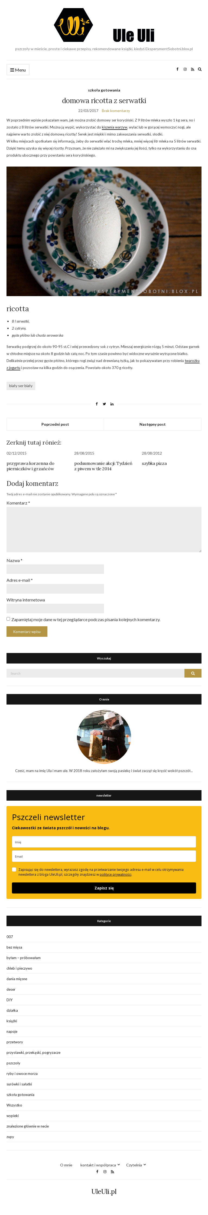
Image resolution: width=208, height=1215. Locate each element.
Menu (18, 70)
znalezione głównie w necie (27, 1126)
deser (10, 989)
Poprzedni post (55, 424)
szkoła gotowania (104, 90)
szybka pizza (154, 463)
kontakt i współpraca (98, 1165)
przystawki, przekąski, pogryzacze (33, 1052)
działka (12, 1010)
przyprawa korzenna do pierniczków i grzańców (30, 466)
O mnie (66, 1165)
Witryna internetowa (25, 599)
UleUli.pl (104, 1191)
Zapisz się (104, 888)
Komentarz (18, 502)
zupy (10, 1137)
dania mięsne (16, 979)
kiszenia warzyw (114, 127)
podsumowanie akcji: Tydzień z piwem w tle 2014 (103, 466)
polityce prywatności (115, 874)
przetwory (14, 1042)
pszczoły (13, 1063)
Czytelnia (134, 1165)
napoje (11, 1031)
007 (9, 937)
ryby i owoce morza (22, 1073)
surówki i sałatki (19, 1084)
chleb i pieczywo (19, 968)
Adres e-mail (19, 580)
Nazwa (14, 560)
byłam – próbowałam (23, 958)
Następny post (152, 424)
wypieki (12, 1116)
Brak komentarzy (116, 110)
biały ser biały (20, 385)
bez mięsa (14, 947)
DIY (9, 1000)
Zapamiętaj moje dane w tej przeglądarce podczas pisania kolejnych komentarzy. (85, 619)
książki (11, 1021)
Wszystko (14, 1105)
